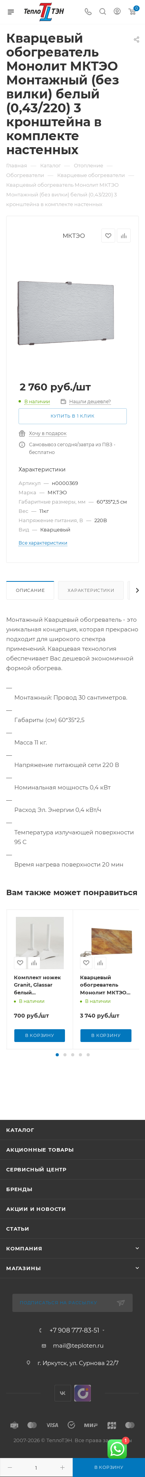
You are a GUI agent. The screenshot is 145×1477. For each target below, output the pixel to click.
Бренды (19, 1205)
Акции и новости (36, 1224)
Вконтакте (63, 1408)
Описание (30, 590)
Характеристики (91, 590)
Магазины (23, 1284)
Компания (24, 1264)
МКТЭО (74, 235)
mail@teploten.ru (78, 1361)
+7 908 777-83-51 (74, 1346)
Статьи (17, 1244)
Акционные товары (40, 1165)
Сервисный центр (36, 1185)
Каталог (20, 1145)
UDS (82, 1408)
